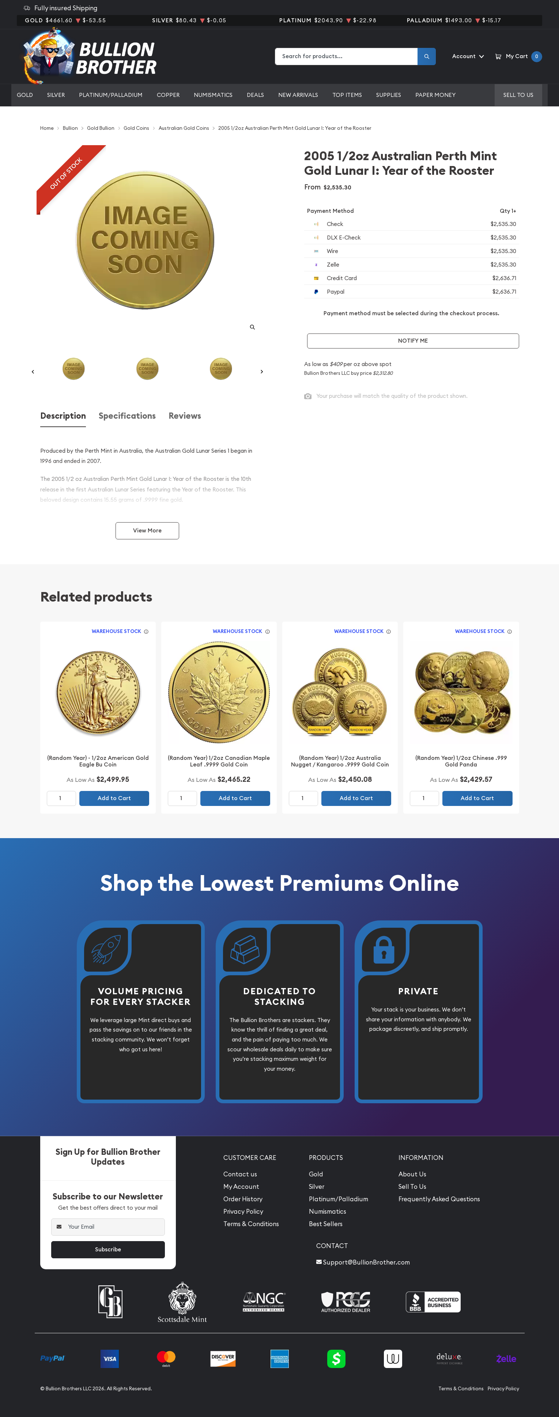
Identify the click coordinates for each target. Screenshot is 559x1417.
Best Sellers (326, 1224)
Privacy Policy (243, 1211)
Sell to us (518, 94)
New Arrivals (298, 94)
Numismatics (213, 94)
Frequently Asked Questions (439, 1199)
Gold (25, 94)
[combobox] (346, 56)
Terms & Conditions (251, 1224)
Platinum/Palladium (111, 94)
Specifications (127, 416)
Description (63, 416)
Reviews (185, 416)
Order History (242, 1199)
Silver (56, 94)
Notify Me (413, 340)
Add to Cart (114, 798)
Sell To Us (412, 1187)
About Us (412, 1174)
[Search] (427, 56)
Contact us (240, 1174)
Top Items (347, 94)
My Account (241, 1187)
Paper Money (435, 94)
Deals (255, 94)
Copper (168, 94)
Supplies (388, 94)
